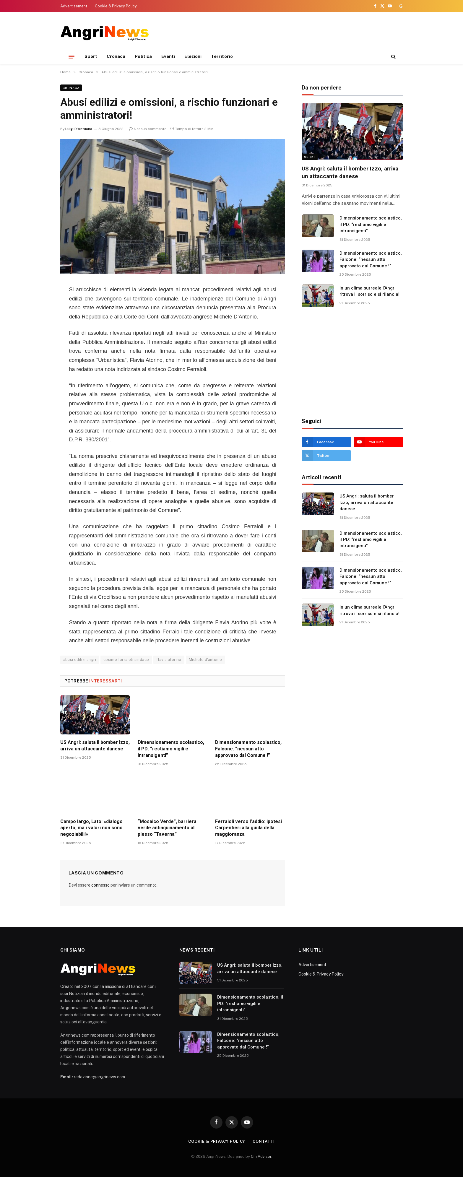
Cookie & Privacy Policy (116, 6)
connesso (100, 885)
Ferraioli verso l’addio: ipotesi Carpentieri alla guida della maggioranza (248, 828)
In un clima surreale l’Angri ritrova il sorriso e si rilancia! (369, 291)
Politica (143, 56)
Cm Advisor (261, 1156)
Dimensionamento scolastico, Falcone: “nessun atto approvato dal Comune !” (248, 748)
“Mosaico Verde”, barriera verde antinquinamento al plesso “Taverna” (167, 828)
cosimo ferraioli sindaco (126, 659)
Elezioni (193, 56)
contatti (263, 1141)
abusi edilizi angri (79, 659)
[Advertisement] (295, 32)
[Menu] (71, 56)
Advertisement (73, 6)
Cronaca (116, 56)
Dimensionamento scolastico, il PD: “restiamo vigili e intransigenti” (171, 748)
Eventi (168, 56)
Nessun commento (148, 129)
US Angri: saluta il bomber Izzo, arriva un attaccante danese (95, 745)
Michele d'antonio (205, 659)
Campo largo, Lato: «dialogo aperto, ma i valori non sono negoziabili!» (91, 828)
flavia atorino (168, 659)
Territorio (222, 56)
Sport (91, 56)
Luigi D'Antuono (78, 129)
